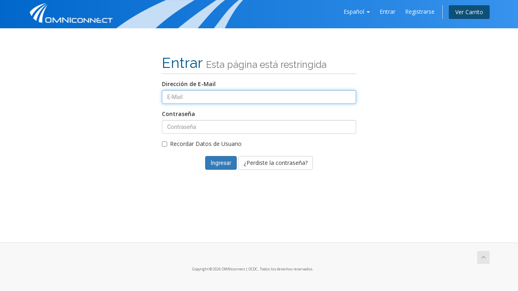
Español (357, 11)
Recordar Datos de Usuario (202, 144)
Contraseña (178, 114)
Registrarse (420, 11)
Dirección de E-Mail (189, 84)
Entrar (387, 11)
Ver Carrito (469, 12)
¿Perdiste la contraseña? (276, 163)
